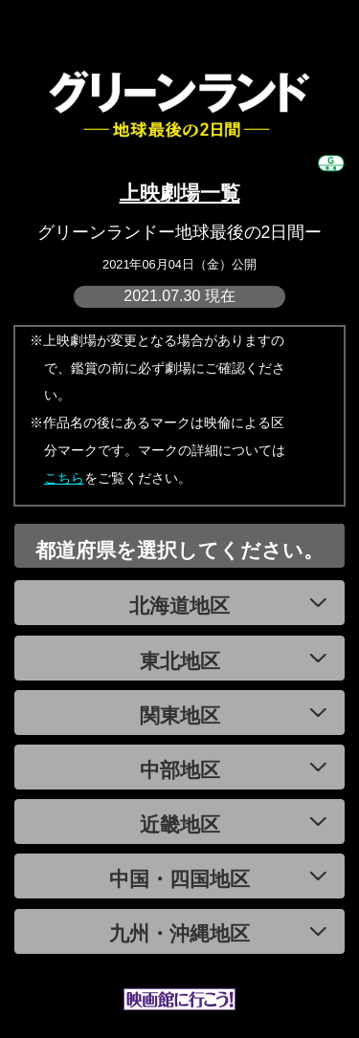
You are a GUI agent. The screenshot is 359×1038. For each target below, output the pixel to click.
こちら (64, 478)
